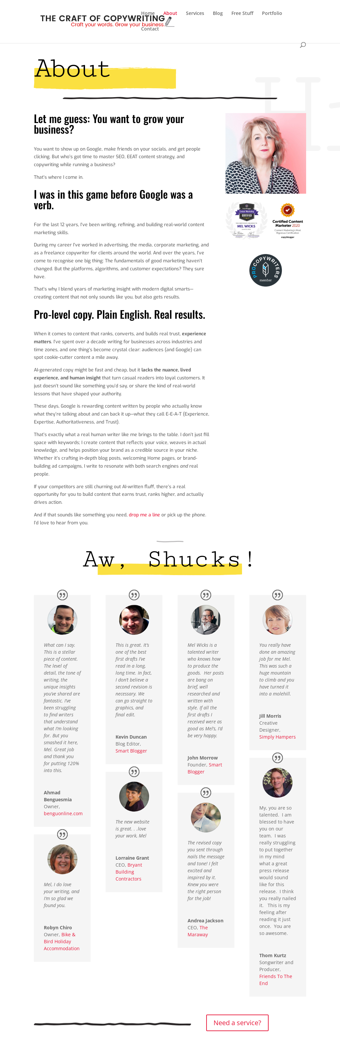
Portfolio (272, 13)
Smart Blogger (131, 751)
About (170, 13)
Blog (218, 13)
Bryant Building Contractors (129, 872)
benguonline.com (63, 813)
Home (148, 13)
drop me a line (144, 515)
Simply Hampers (277, 737)
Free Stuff (242, 13)
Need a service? (237, 1022)
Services (195, 13)
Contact (150, 29)
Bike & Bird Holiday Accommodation (62, 941)
